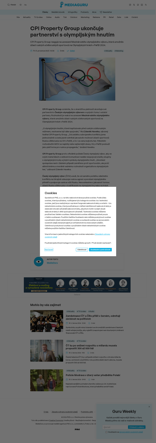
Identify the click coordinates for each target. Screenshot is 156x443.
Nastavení (49, 249)
